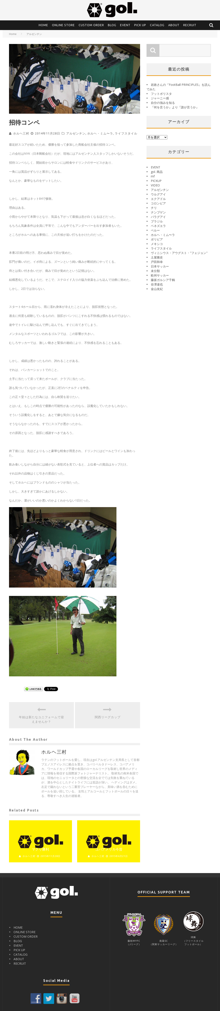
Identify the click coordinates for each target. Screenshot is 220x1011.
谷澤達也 (157, 284)
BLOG (112, 25)
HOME (43, 25)
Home (13, 34)
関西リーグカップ (108, 717)
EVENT (125, 25)
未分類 (155, 271)
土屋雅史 (157, 257)
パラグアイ (158, 217)
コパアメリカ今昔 (108, 849)
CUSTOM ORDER (91, 25)
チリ (154, 208)
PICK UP (140, 25)
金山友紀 (157, 289)
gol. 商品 (157, 172)
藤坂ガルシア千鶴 (163, 280)
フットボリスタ (161, 94)
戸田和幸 (157, 262)
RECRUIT (189, 25)
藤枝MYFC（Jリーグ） (134, 941)
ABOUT (173, 25)
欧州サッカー (160, 275)
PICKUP (156, 181)
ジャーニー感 (160, 98)
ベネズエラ (158, 226)
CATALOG (157, 25)
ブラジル (157, 221)
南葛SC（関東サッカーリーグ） (164, 941)
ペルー (155, 230)
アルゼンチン (76, 133)
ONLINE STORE (63, 25)
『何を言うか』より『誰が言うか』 (175, 107)
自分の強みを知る (163, 103)
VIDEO (155, 185)
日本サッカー (160, 266)
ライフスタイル (126, 133)
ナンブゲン (158, 212)
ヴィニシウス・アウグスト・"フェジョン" (179, 253)
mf (153, 176)
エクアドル (158, 199)
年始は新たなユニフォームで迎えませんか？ (41, 719)
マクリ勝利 (40, 849)
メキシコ (157, 244)
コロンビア (158, 203)
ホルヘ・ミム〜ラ (100, 133)
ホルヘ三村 (21, 133)
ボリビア (157, 239)
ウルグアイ (158, 194)
